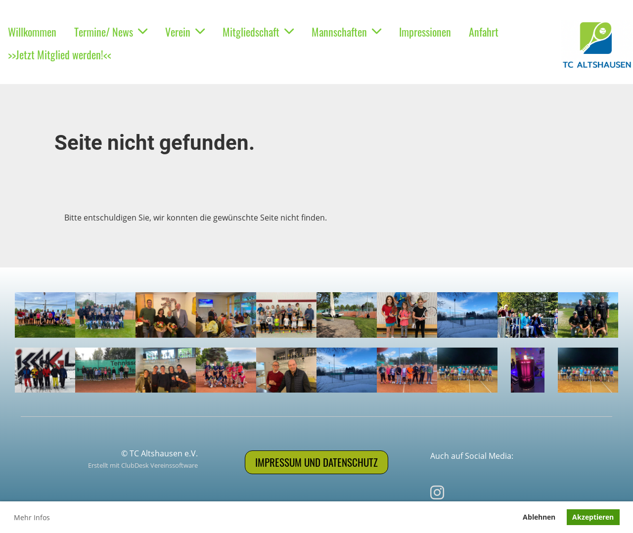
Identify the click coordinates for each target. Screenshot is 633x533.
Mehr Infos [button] (32, 517)
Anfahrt (483, 32)
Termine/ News (110, 32)
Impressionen (425, 32)
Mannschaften (346, 32)
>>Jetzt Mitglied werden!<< (59, 54)
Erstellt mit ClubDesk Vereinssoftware (143, 465)
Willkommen (32, 32)
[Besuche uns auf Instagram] (437, 492)
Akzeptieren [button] (593, 517)
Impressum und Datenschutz (316, 462)
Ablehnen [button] (539, 517)
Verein (185, 32)
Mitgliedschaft (258, 32)
